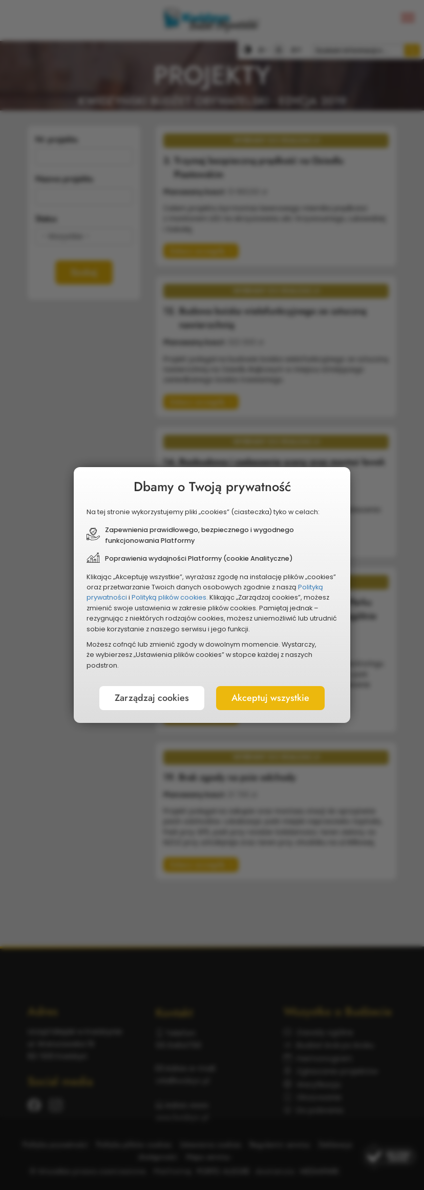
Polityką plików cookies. (170, 597)
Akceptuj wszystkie (270, 697)
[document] (212, 595)
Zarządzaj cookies (152, 697)
